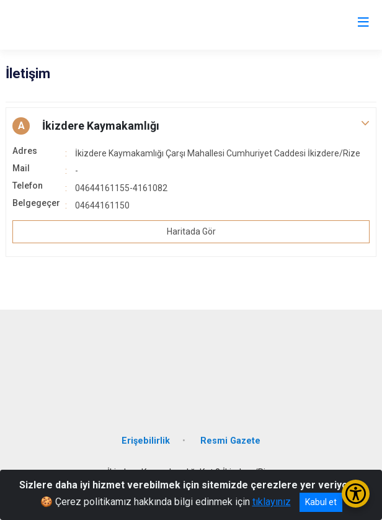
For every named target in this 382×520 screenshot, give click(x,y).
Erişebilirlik (146, 441)
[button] (191, 126)
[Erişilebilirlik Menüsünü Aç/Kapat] (356, 494)
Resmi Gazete (230, 441)
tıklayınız (271, 502)
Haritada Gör (191, 231)
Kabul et (321, 502)
